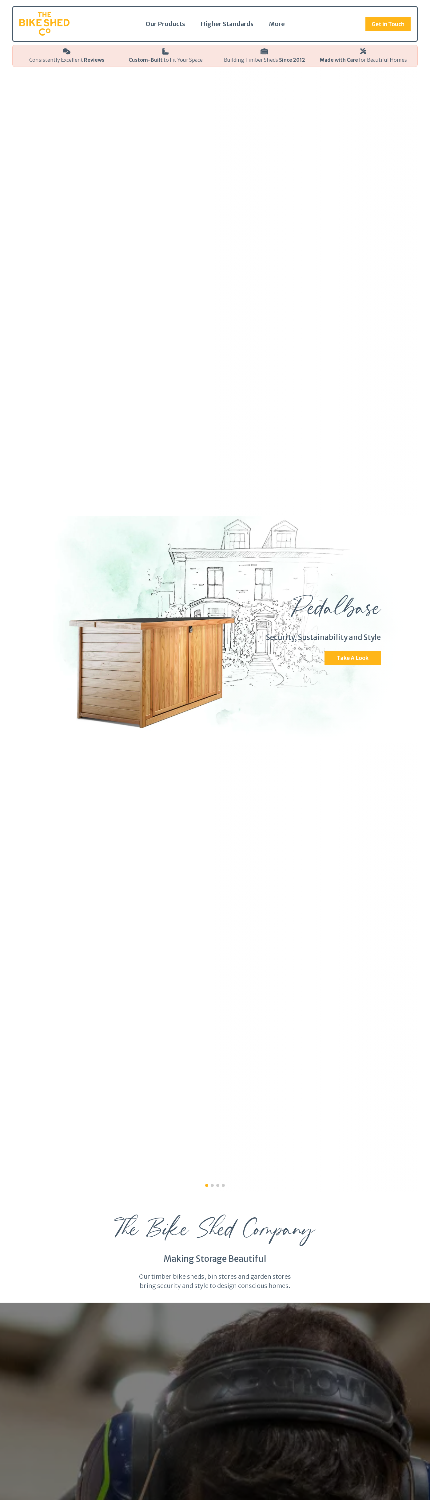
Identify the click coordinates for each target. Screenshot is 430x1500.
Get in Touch (388, 24)
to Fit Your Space (166, 60)
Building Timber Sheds (264, 60)
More (277, 24)
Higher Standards (227, 24)
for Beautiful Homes (363, 60)
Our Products (165, 24)
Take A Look (352, 657)
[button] (206, 1185)
